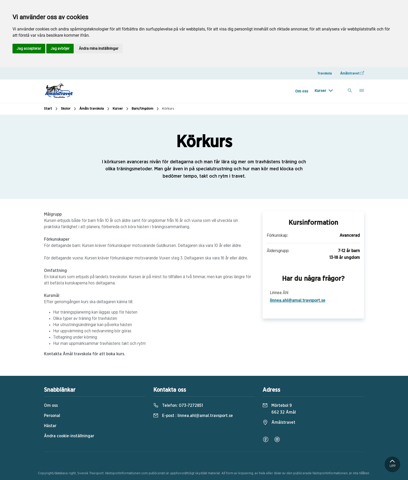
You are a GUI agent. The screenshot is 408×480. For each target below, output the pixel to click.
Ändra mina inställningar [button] (98, 48)
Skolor (69, 109)
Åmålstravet (352, 73)
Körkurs (168, 108)
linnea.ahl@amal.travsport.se (297, 300)
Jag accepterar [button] (29, 48)
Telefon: (178, 405)
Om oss (301, 91)
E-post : (193, 415)
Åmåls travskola (95, 109)
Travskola (324, 73)
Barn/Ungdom (146, 109)
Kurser (320, 91)
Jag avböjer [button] (59, 48)
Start (51, 109)
